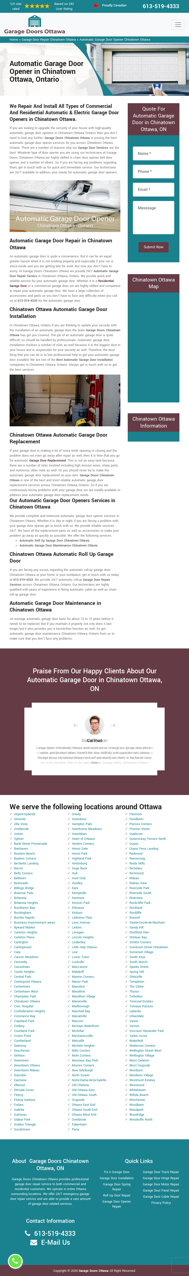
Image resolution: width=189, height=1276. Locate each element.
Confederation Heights (29, 1011)
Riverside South (140, 893)
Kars (75, 888)
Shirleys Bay (138, 937)
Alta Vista (21, 824)
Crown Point (22, 1036)
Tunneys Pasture (141, 1006)
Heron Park (79, 853)
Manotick (78, 986)
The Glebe (136, 986)
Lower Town (80, 957)
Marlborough (80, 1006)
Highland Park (81, 858)
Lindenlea (78, 942)
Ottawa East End (83, 1105)
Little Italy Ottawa (84, 947)
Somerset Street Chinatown (148, 947)
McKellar (78, 1031)
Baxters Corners (25, 858)
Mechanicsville (82, 1036)
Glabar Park (22, 1119)
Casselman (22, 967)
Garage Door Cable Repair (161, 1196)
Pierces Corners (140, 824)
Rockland (135, 908)
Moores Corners (83, 1065)
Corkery (19, 1026)
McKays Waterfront (85, 1026)
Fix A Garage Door (116, 1172)
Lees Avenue (81, 922)
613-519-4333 (161, 6)
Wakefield (136, 1041)
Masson (77, 1021)
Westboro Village (141, 1075)
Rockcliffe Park (139, 903)
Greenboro (79, 819)
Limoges (78, 932)
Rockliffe (135, 913)
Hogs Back (79, 868)
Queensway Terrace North (147, 839)
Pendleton (136, 819)
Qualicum (136, 834)
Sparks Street (138, 967)
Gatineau (20, 1114)
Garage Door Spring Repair (116, 1187)
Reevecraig (137, 858)
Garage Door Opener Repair (116, 1204)
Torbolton (135, 996)
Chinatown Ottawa (27, 1001)
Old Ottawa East (83, 1090)
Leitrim (76, 927)
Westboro (136, 1070)
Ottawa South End (84, 1110)
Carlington (21, 942)
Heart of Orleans (83, 839)
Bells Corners (23, 873)
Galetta (19, 1110)
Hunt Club (79, 878)
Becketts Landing (26, 863)
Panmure (135, 814)
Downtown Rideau (26, 1070)
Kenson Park (81, 903)
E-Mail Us (55, 1242)
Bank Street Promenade (30, 844)
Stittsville (135, 977)
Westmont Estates (142, 1080)
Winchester (137, 1100)
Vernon (134, 1026)
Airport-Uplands (24, 814)
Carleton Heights (25, 932)
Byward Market (24, 927)
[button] (80, 725)
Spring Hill (136, 972)
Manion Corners (83, 977)
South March (138, 962)
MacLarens (80, 967)
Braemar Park (23, 893)
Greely (76, 814)
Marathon (78, 991)
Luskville (78, 962)
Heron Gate (80, 848)
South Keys (137, 957)
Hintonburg (79, 863)
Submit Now (153, 247)
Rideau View (138, 883)
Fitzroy (18, 1095)
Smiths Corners (140, 942)
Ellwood (19, 1085)
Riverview (136, 898)
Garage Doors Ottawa (94, 1271)
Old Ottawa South (84, 1095)
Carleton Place (24, 937)
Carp (17, 952)
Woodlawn (136, 1105)
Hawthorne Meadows (87, 829)
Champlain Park (25, 996)
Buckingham (22, 913)
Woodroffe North (140, 1119)
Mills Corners (81, 1050)
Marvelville (79, 1016)
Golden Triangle (25, 1124)
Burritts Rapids (24, 917)
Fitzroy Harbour (24, 1100)
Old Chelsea (80, 1085)
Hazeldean (79, 834)
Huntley (77, 883)
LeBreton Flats (82, 917)
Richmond (136, 873)
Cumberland (22, 1041)
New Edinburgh (82, 1070)
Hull (74, 873)
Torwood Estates (141, 1001)
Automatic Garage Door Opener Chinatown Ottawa (114, 39)
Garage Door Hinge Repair (161, 1178)
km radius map (153, 347)
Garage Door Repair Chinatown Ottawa (49, 39)
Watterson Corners (142, 1046)
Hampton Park (82, 824)
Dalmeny (20, 1046)
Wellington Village (141, 1055)
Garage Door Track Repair (161, 1172)
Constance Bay (24, 1016)
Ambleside (21, 829)
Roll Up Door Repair (116, 1195)
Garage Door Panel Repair (161, 1190)
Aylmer (19, 839)
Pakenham (79, 1124)
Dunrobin (20, 1075)
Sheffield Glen (139, 932)
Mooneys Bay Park (85, 1060)
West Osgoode (139, 1065)
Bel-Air (18, 868)
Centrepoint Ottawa (27, 981)
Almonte (20, 819)
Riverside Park (139, 888)
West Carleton (139, 1060)
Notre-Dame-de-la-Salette (89, 1080)
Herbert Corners (83, 844)
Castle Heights (24, 972)
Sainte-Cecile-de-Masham (147, 922)
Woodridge (136, 1114)
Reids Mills (137, 863)
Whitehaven (137, 1090)
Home (14, 39)
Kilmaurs (78, 908)
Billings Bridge (24, 888)
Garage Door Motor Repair (161, 1184)
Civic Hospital (23, 1006)
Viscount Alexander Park (146, 1031)
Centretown (22, 986)
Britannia (20, 898)
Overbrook (79, 1119)
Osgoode (78, 1100)
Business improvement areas (34, 922)
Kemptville (79, 893)
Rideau (134, 878)
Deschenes (22, 1050)
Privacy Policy (161, 1203)
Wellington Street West (145, 1050)
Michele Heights (83, 1046)
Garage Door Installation (117, 1178)
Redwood (135, 853)
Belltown (20, 878)
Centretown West (26, 991)
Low (75, 952)
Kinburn (77, 913)
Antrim (18, 834)
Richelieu (135, 868)
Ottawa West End (84, 1114)
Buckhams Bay (24, 908)
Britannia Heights (26, 903)
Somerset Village (141, 952)
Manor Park (80, 981)
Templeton (136, 981)
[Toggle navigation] (178, 25)
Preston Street (139, 829)
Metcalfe (78, 1041)
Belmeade (21, 883)
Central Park (22, 977)
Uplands (135, 1011)
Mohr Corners (81, 1055)
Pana (75, 1129)
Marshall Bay (81, 1011)
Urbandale (136, 1016)
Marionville (79, 1001)
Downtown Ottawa (27, 1065)
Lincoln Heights (83, 937)
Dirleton (19, 1055)
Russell (134, 917)
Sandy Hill (136, 927)
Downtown (21, 1060)
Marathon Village (83, 996)
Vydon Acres (138, 1036)
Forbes (19, 1105)
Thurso (134, 991)
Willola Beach (138, 1095)
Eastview (20, 1080)
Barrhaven (21, 848)
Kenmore (78, 898)
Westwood (136, 1085)
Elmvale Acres (24, 1090)
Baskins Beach (24, 853)
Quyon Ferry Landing (143, 848)
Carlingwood (22, 947)
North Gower (81, 1075)
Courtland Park (24, 1031)
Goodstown (22, 1129)
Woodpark (136, 1110)
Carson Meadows (26, 957)
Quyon (133, 844)
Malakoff (78, 972)
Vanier (133, 1021)
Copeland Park (24, 1021)
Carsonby (20, 962)
